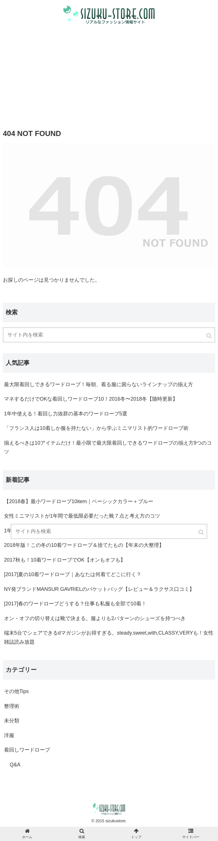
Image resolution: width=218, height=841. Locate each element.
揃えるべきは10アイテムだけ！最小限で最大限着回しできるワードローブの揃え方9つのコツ (108, 447)
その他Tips (16, 691)
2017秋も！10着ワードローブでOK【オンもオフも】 (64, 560)
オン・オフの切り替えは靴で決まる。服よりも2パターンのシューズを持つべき (95, 618)
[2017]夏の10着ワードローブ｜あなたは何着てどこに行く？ (72, 574)
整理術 (11, 706)
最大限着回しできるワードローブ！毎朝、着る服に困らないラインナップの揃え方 (98, 384)
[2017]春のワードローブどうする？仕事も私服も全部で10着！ (75, 603)
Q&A (15, 764)
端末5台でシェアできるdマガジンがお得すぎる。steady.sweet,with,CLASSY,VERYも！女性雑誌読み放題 (108, 637)
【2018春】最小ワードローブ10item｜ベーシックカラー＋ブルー (78, 501)
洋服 (9, 735)
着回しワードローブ (27, 750)
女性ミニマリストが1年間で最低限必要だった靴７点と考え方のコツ (82, 516)
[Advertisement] (109, 75)
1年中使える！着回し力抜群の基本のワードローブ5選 (65, 414)
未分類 (11, 720)
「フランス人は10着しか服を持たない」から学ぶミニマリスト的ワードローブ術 (96, 428)
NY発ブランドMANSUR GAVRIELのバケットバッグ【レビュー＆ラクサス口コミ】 (99, 589)
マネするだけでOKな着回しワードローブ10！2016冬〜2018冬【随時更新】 (91, 399)
